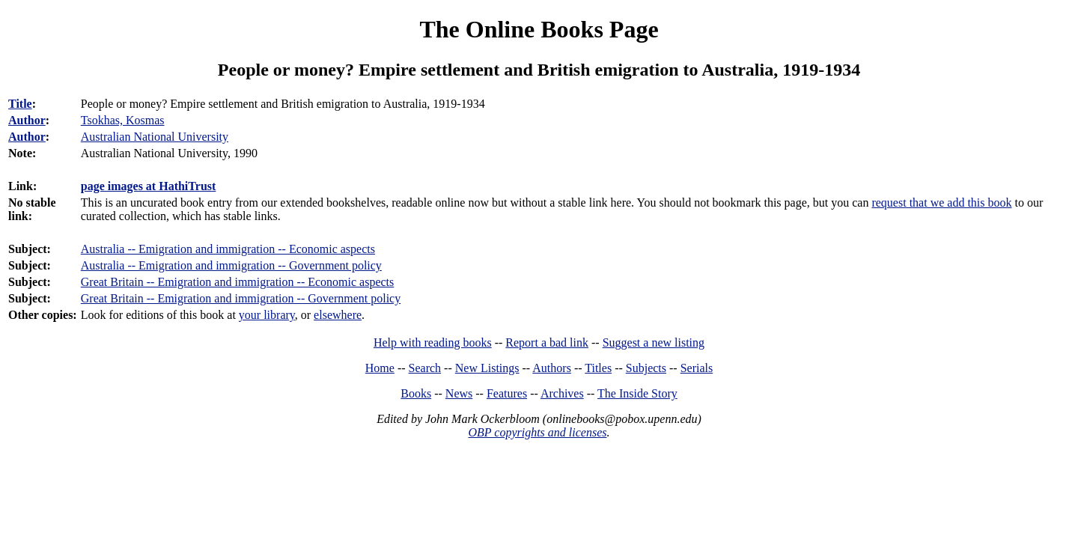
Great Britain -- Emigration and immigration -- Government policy (241, 298)
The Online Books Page (538, 29)
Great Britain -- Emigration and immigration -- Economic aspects (238, 281)
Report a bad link (546, 342)
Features (507, 393)
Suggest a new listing (653, 342)
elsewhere (338, 314)
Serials (696, 368)
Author (27, 120)
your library (267, 314)
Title (20, 103)
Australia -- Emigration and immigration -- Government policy (231, 265)
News (458, 393)
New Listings (487, 368)
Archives (562, 393)
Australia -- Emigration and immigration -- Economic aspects (228, 249)
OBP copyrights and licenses (537, 432)
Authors (551, 368)
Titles (598, 368)
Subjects (646, 368)
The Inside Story (637, 393)
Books (416, 393)
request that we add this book (941, 202)
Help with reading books (433, 342)
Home (380, 368)
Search (425, 368)
